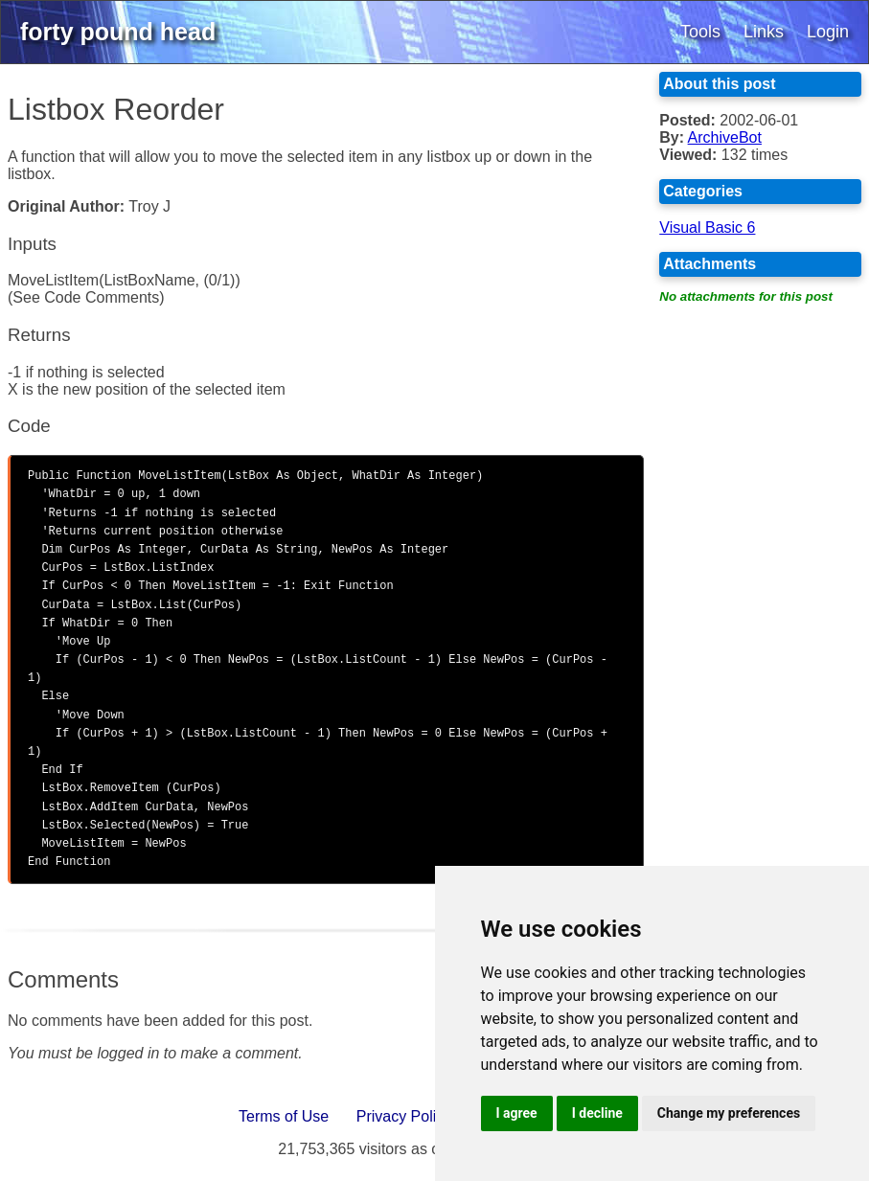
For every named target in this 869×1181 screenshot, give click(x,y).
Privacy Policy (404, 1116)
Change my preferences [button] (728, 1113)
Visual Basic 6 (707, 227)
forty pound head (118, 31)
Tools (700, 31)
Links (763, 31)
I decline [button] (597, 1113)
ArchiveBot (725, 137)
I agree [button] (516, 1113)
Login (828, 31)
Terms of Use (284, 1116)
